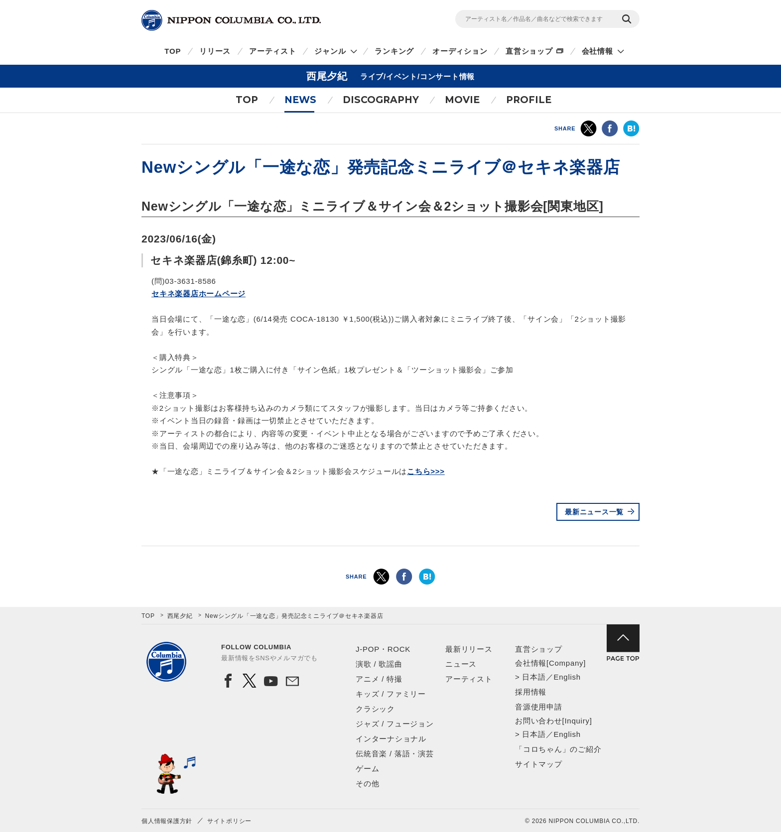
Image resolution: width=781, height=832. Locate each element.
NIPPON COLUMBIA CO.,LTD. (231, 20)
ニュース (461, 664)
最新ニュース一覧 (594, 512)
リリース (215, 51)
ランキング (394, 51)
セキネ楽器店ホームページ (198, 293)
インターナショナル (391, 738)
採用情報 (530, 692)
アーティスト (272, 51)
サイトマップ (538, 764)
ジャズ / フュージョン (395, 723)
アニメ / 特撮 (379, 679)
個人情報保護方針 (166, 821)
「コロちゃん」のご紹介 (558, 749)
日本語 (533, 677)
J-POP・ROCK (383, 649)
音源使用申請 (538, 707)
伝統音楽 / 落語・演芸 (395, 753)
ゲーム (367, 768)
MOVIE (462, 100)
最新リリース (469, 649)
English (566, 677)
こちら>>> (426, 471)
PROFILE (528, 100)
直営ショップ (529, 51)
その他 (367, 783)
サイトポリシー (229, 821)
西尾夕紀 (180, 615)
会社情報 (597, 51)
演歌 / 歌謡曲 (379, 664)
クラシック (375, 709)
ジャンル (330, 51)
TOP (172, 51)
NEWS (300, 100)
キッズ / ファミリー (391, 694)
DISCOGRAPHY (381, 100)
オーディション (459, 51)
